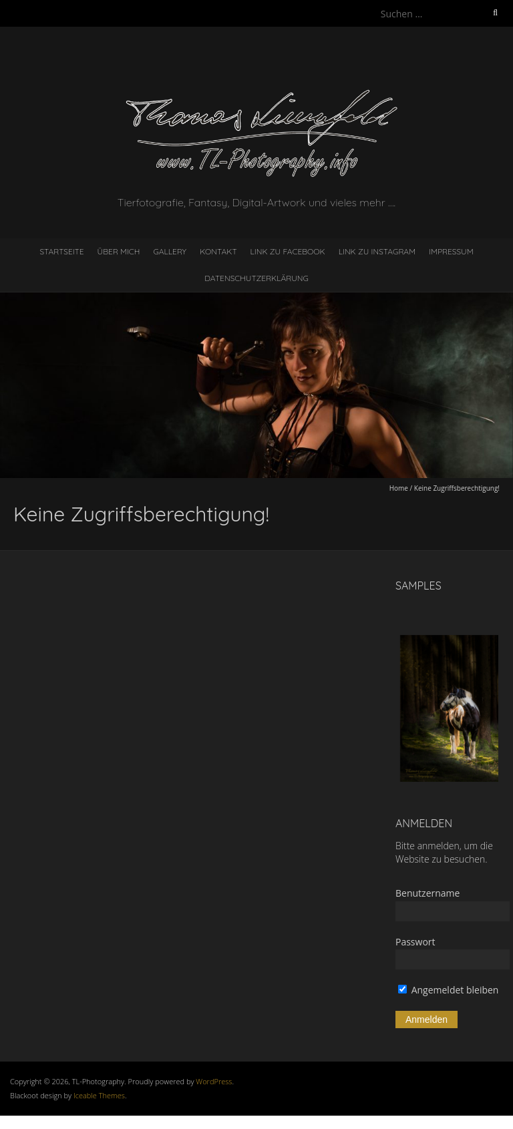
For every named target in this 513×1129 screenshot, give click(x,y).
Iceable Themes (99, 1095)
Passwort (415, 941)
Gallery (169, 251)
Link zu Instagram (377, 251)
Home (398, 488)
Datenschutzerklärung (256, 278)
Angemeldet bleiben (448, 989)
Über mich (119, 251)
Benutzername (427, 893)
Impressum (451, 251)
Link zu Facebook (287, 251)
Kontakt (218, 251)
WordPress (214, 1081)
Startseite (61, 251)
